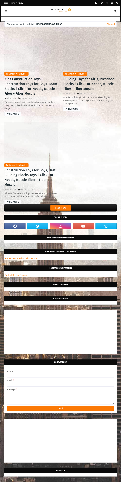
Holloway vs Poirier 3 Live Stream (21, 258)
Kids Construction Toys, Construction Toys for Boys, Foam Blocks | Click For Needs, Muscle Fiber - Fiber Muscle (30, 86)
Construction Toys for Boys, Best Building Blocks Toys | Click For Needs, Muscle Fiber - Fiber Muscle (29, 177)
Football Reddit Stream (16, 275)
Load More (60, 208)
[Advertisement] (60, 332)
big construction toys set (16, 74)
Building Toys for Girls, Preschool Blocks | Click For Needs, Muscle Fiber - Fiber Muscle (89, 84)
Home (5, 3)
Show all (111, 24)
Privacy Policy (17, 3)
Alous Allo (12, 98)
